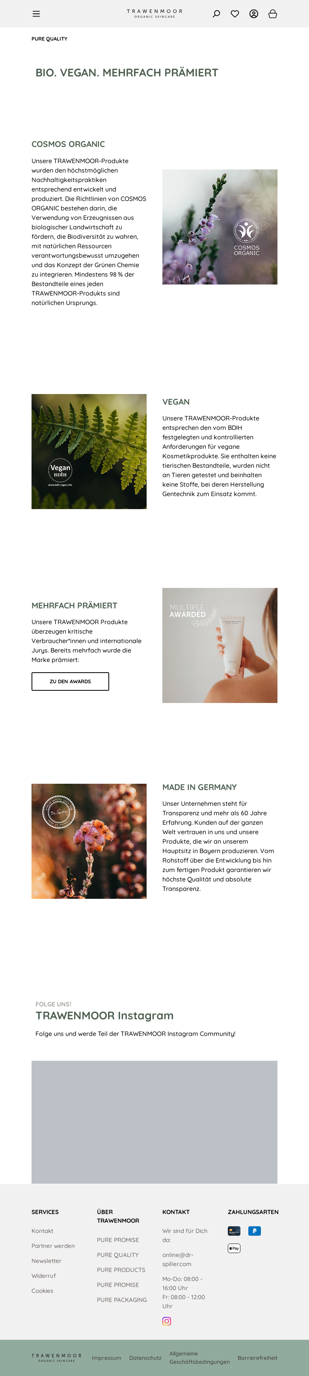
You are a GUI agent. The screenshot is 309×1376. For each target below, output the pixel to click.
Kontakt (42, 1231)
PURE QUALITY (118, 1255)
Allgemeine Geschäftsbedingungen (199, 1357)
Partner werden (53, 1246)
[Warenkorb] (270, 14)
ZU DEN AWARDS (70, 681)
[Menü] (39, 14)
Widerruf (44, 1275)
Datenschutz (145, 1357)
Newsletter (46, 1260)
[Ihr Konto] (253, 14)
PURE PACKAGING (122, 1299)
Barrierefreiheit (257, 1357)
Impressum (106, 1357)
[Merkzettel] (234, 14)
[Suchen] (216, 14)
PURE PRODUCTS (121, 1270)
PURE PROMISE (118, 1240)
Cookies (42, 1290)
